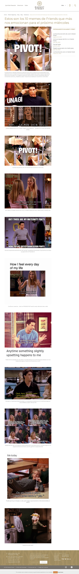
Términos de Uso (32, 567)
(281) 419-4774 (15, 560)
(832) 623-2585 (16, 562)
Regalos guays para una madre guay (63, 48)
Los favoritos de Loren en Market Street (64, 52)
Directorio (20, 5)
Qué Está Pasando (10, 5)
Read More (60, 572)
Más (63, 5)
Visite (26, 5)
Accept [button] (55, 572)
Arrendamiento (65, 555)
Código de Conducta (43, 567)
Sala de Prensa (65, 556)
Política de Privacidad (21, 567)
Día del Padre (57, 44)
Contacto (56, 557)
